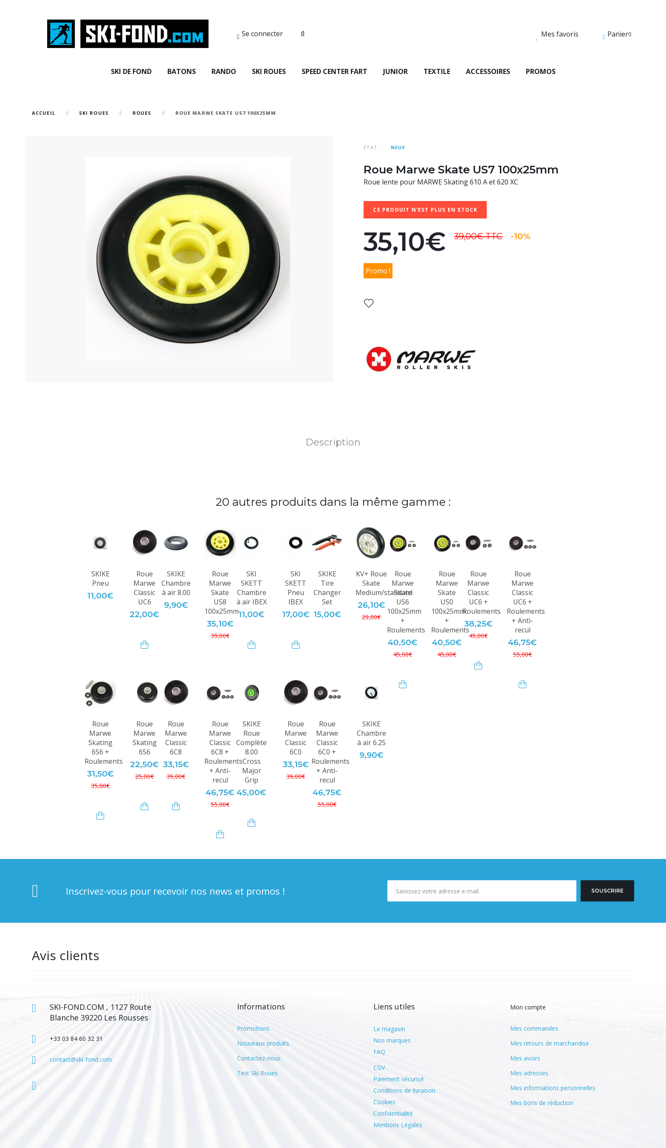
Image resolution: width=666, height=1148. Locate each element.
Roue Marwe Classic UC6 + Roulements (482, 592)
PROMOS (541, 71)
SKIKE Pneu (100, 578)
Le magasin (389, 1029)
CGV (379, 1067)
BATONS (181, 71)
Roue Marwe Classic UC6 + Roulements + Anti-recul (526, 602)
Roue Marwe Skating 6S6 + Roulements (104, 742)
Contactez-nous (259, 1058)
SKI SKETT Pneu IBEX (295, 588)
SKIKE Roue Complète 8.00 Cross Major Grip (251, 752)
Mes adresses (529, 1073)
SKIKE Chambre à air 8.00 (176, 583)
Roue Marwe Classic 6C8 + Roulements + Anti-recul (223, 752)
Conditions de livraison (404, 1090)
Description (333, 442)
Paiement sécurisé (398, 1079)
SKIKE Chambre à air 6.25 (371, 733)
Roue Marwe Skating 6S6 (145, 738)
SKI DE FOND (131, 71)
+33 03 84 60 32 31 (76, 1039)
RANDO (224, 71)
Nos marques (392, 1040)
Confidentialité (393, 1113)
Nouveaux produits (263, 1043)
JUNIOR (395, 71)
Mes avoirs (525, 1058)
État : (372, 147)
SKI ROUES (269, 71)
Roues (142, 113)
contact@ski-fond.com (81, 1059)
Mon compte (528, 1007)
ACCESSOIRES (488, 71)
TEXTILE (436, 71)
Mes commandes (534, 1028)
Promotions (253, 1028)
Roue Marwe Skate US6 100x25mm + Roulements (406, 602)
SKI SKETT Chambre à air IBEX (252, 588)
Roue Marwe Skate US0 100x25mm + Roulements (450, 602)
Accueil (43, 113)
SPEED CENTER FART (334, 71)
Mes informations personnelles (552, 1088)
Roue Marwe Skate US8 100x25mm (221, 592)
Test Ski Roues (257, 1073)
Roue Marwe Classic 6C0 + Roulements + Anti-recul (330, 752)
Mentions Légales (397, 1125)
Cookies (384, 1102)
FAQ (379, 1052)
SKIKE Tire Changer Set (327, 588)
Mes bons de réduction (541, 1103)
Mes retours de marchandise (549, 1043)
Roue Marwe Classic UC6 (144, 588)
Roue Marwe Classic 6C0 (296, 738)
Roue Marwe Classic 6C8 (176, 738)
